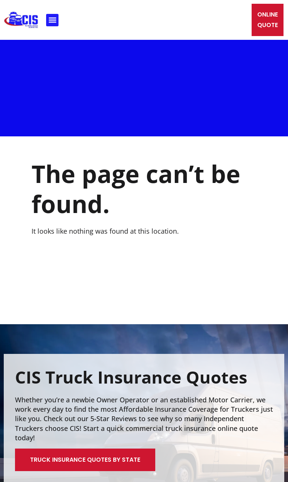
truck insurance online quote (211, 428)
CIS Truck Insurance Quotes (131, 377)
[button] (52, 20)
